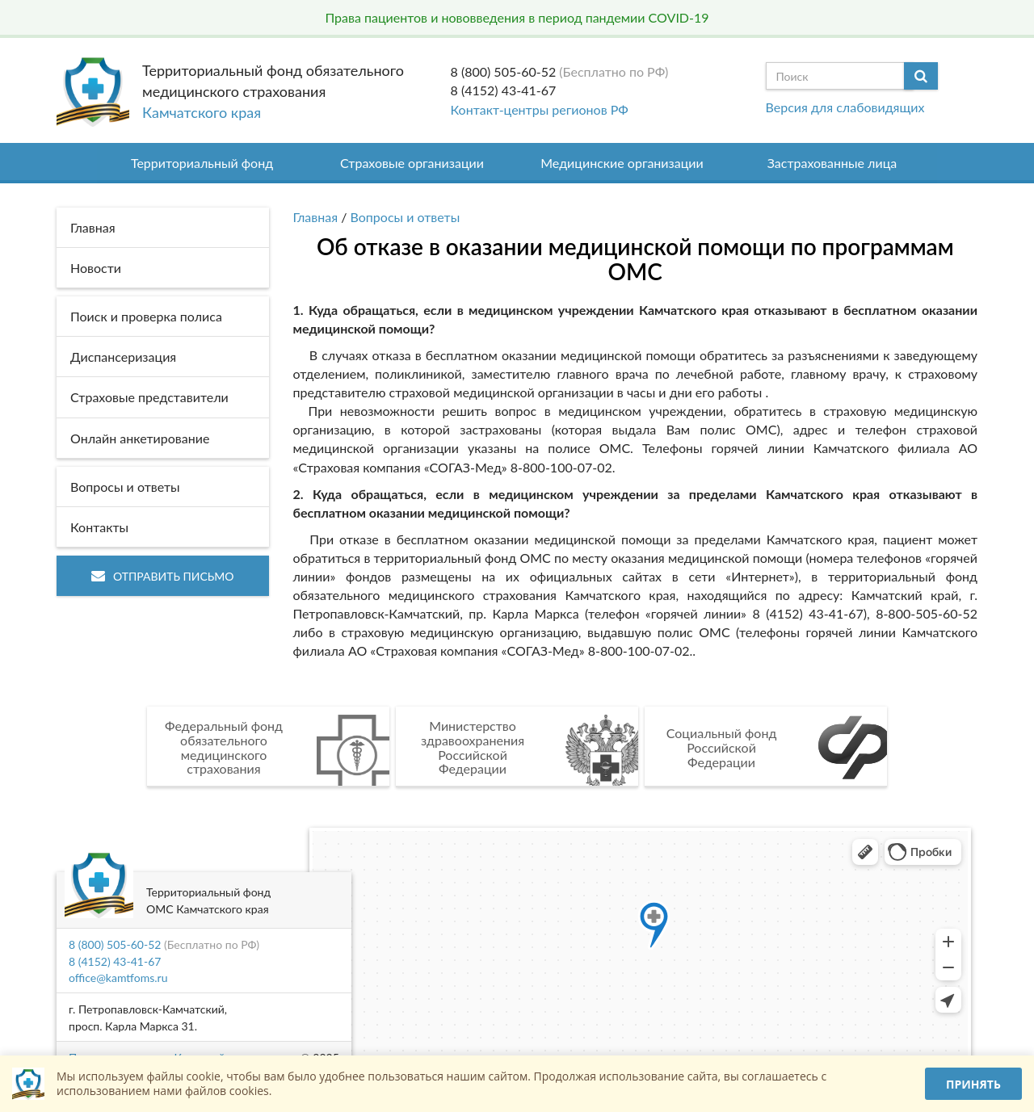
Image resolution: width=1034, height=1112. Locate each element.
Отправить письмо (162, 576)
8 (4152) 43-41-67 (504, 90)
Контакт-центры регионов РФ (539, 109)
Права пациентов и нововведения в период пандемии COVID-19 (516, 17)
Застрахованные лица (832, 162)
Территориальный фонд (202, 162)
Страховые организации (412, 162)
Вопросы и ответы (405, 216)
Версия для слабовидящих (845, 107)
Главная (315, 216)
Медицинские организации (622, 162)
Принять (973, 1084)
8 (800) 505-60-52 (504, 71)
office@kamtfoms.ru (118, 977)
